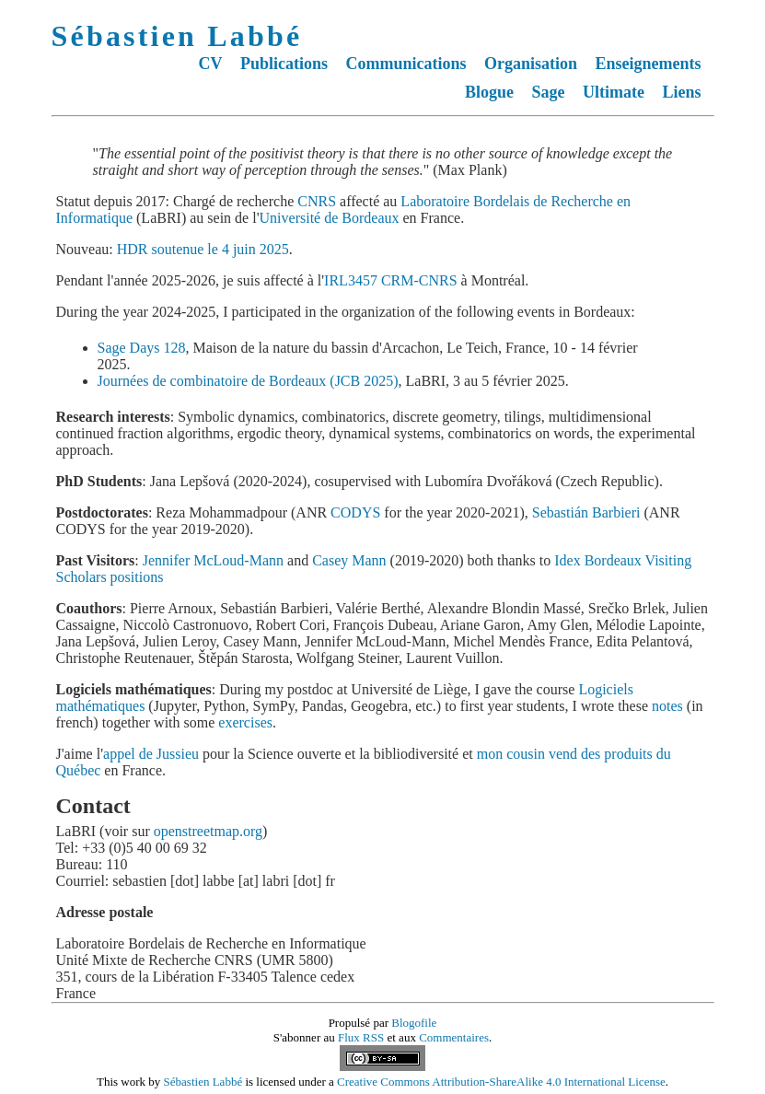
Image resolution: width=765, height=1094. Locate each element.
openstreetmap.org (208, 831)
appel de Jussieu (151, 754)
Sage (548, 92)
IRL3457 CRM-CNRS (390, 280)
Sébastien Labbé (177, 35)
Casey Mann (349, 560)
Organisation (530, 63)
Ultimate (613, 92)
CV (210, 63)
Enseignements (648, 63)
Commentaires (454, 1037)
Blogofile (413, 1023)
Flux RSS (361, 1037)
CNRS (316, 201)
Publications (284, 63)
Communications (405, 63)
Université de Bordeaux (330, 218)
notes (667, 706)
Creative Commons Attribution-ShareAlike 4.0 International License (501, 1081)
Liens (681, 92)
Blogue (489, 92)
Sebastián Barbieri (586, 512)
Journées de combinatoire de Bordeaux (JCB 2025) (248, 381)
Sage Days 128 (142, 347)
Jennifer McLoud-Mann (213, 560)
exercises (245, 722)
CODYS (355, 512)
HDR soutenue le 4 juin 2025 (203, 249)
